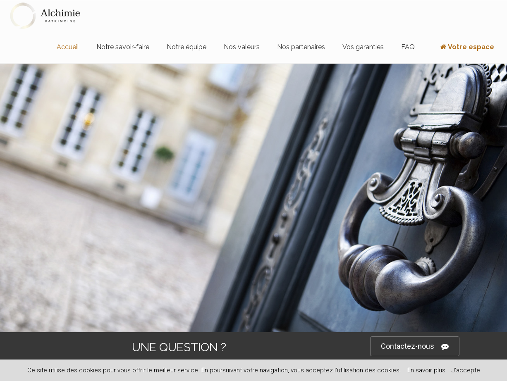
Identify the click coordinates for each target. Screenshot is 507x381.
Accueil (68, 47)
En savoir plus (426, 370)
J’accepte (466, 370)
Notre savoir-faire (122, 47)
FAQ (408, 47)
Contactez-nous (415, 346)
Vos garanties (363, 47)
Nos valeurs (242, 47)
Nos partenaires (301, 47)
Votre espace (463, 47)
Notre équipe (186, 47)
